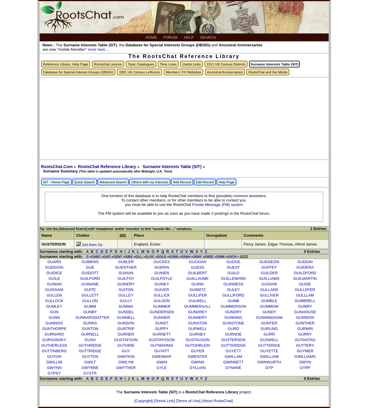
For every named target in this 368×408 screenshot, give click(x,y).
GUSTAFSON (126, 340)
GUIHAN (125, 273)
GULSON (162, 301)
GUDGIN (305, 262)
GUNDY (269, 312)
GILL (138, 256)
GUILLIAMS (269, 278)
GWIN (162, 362)
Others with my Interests (149, 182)
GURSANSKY (54, 340)
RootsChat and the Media (268, 72)
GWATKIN (126, 356)
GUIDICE (54, 273)
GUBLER (126, 262)
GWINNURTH (269, 362)
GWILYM (126, 362)
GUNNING (233, 317)
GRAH (185, 256)
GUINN (197, 284)
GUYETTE (269, 351)
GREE (209, 256)
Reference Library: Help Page (65, 64)
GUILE (54, 278)
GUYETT (233, 351)
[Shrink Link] (165, 401)
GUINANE (90, 284)
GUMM (90, 306)
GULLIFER (197, 295)
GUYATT (161, 351)
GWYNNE (90, 367)
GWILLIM (54, 362)
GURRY (305, 334)
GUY (126, 351)
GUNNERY (197, 317)
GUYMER (305, 351)
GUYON (54, 356)
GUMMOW (269, 306)
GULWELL (197, 301)
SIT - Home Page (56, 182)
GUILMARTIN (305, 278)
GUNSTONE (233, 323)
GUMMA (126, 306)
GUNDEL (126, 312)
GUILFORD (90, 278)
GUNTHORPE (54, 328)
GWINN (197, 362)
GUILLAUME (197, 278)
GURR (269, 334)
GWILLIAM (269, 356)
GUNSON (125, 323)
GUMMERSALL (197, 306)
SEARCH (208, 37)
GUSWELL (269, 340)
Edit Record (205, 182)
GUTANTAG (305, 340)
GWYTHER (125, 367)
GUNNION (305, 317)
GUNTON (90, 328)
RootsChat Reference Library (107, 166)
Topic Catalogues (141, 64)
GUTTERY (305, 345)
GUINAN (54, 284)
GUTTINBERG (54, 351)
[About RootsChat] (217, 401)
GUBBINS (90, 262)
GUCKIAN (197, 262)
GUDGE (233, 262)
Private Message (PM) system (217, 204)
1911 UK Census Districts (226, 64)
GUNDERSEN (161, 312)
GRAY (197, 256)
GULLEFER (305, 289)
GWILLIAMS (305, 356)
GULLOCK (54, 301)
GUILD (233, 273)
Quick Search (84, 182)
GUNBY (90, 312)
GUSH (90, 340)
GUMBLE (269, 301)
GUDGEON (269, 262)
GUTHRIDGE (90, 345)
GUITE (90, 289)
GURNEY (197, 334)
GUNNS (90, 323)
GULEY (233, 289)
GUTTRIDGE (90, 351)
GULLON (90, 301)
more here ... (99, 49)
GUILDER (269, 273)
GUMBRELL (305, 301)
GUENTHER (126, 267)
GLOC (149, 256)
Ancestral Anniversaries (225, 72)
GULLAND (269, 289)
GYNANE (233, 367)
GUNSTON (197, 323)
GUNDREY (197, 312)
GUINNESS (233, 284)
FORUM (171, 37)
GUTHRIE (126, 345)
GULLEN (54, 295)
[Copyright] (144, 401)
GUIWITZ (197, 289)
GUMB (233, 301)
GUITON (126, 289)
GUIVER (161, 289)
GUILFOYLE (161, 278)
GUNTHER (305, 323)
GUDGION (54, 267)
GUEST (233, 267)
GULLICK (162, 295)
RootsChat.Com (57, 166)
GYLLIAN (197, 367)
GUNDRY (233, 312)
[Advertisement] (184, 118)
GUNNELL (126, 317)
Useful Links (191, 64)
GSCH (231, 256)
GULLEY (125, 295)
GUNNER (162, 317)
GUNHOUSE (305, 312)
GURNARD (54, 334)
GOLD (161, 256)
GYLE (162, 367)
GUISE (305, 284)
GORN (174, 256)
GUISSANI (54, 289)
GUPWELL (197, 328)
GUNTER (269, 323)
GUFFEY (269, 267)
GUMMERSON (233, 306)
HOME (152, 37)
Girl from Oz (92, 245)
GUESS (197, 267)
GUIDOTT (90, 273)
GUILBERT (197, 273)
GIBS (128, 256)
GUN (54, 312)
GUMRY (305, 306)
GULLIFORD (233, 295)
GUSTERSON (233, 340)
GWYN (305, 362)
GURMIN (305, 328)
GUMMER (161, 306)
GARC (96, 256)
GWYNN (54, 367)
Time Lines (168, 64)
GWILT (90, 362)
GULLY (126, 301)
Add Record (182, 182)
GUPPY (162, 328)
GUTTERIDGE (233, 345)
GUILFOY (125, 278)
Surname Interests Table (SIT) (172, 166)
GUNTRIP (126, 328)
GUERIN (161, 267)
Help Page (227, 182)
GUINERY (126, 284)
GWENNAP (162, 356)
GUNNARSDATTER (92, 317)
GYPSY (54, 373)
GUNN (54, 317)
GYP (269, 367)
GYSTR (90, 373)
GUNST (162, 323)
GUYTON (90, 356)
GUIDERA (305, 267)
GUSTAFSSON (162, 340)
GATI (107, 256)
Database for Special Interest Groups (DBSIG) (78, 72)
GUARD (54, 262)
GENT (117, 256)
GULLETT (90, 295)
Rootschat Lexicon (108, 64)
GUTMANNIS (161, 345)
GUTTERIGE (269, 345)
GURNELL (90, 334)
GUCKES (162, 262)
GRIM (220, 256)
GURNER (126, 334)
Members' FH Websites (183, 72)
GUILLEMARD (233, 278)
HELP (189, 37)
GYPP (305, 367)
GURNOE (233, 334)
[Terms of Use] (188, 401)
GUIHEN (161, 273)
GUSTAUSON (197, 340)
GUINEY (161, 284)
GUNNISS (54, 323)
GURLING (269, 328)
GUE (90, 267)
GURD (233, 328)
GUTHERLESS (54, 345)
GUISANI (269, 284)
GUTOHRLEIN (197, 345)
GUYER (197, 351)
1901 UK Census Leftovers (139, 72)
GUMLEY (54, 306)
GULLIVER (269, 295)
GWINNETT (233, 362)
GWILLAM (233, 356)
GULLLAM (305, 295)
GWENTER (197, 356)
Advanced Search (113, 182)
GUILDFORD (305, 273)
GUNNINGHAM (269, 317)
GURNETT (161, 334)
